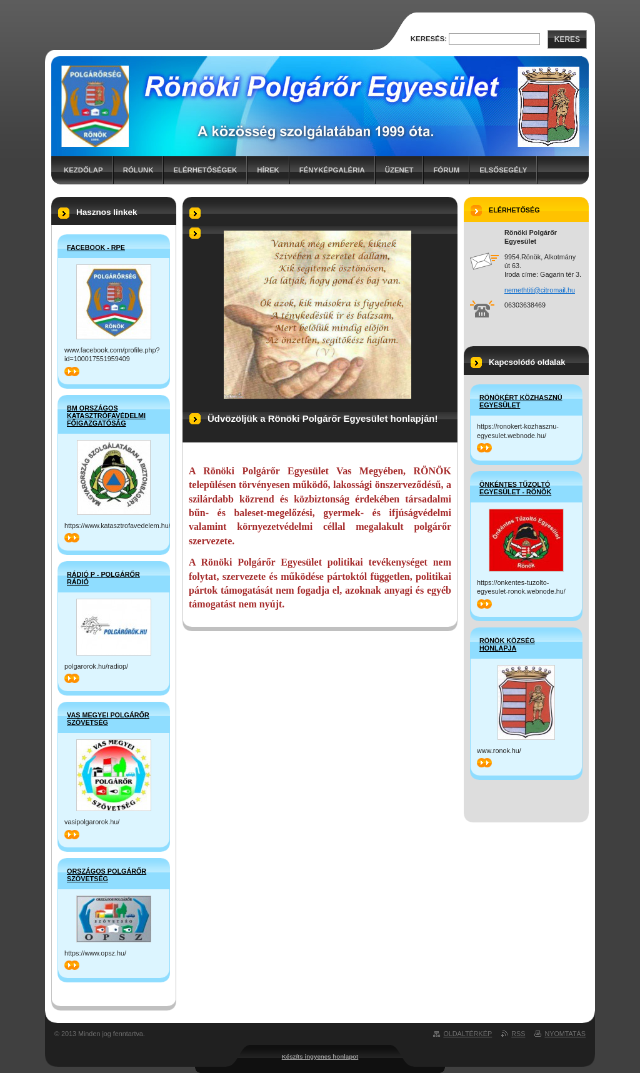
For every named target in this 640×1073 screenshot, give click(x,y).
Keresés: (429, 38)
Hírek (268, 170)
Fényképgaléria (332, 170)
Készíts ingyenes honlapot (320, 1056)
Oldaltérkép (467, 1033)
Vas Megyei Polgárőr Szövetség (108, 718)
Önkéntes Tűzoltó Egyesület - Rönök (515, 488)
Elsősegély (503, 170)
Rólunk (138, 170)
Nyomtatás (565, 1033)
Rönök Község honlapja (507, 644)
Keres (567, 39)
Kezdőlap (83, 170)
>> (71, 371)
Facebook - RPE (96, 247)
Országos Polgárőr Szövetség (106, 874)
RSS (518, 1033)
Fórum (446, 170)
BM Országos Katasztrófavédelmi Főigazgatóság (106, 415)
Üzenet (399, 170)
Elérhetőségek (205, 170)
